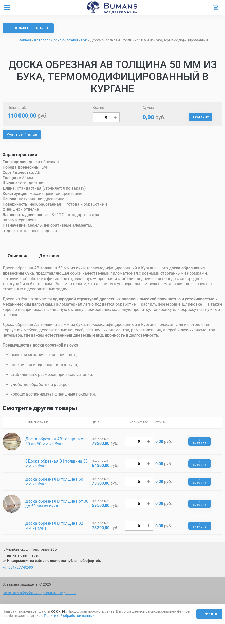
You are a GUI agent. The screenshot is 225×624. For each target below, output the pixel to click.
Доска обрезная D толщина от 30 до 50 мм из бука (56, 503)
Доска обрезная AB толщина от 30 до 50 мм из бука (55, 441)
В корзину (200, 117)
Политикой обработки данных (69, 616)
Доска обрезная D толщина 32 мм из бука (54, 526)
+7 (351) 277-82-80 (18, 567)
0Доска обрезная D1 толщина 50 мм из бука (56, 463)
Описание (18, 255)
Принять (209, 614)
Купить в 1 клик (21, 135)
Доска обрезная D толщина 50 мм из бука (54, 481)
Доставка (50, 255)
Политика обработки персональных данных (39, 593)
